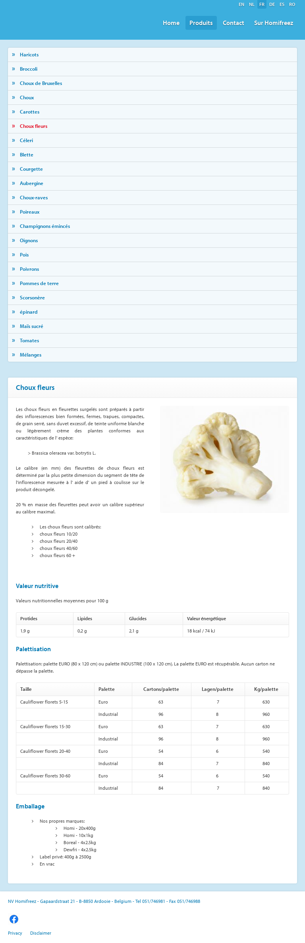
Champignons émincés (45, 226)
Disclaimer (40, 933)
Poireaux (29, 211)
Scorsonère (32, 297)
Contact (233, 23)
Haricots (29, 54)
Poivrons (29, 269)
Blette (26, 154)
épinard (29, 312)
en (241, 4)
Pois (24, 254)
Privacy (15, 933)
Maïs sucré (31, 326)
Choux (27, 97)
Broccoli (28, 69)
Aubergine (31, 183)
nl (252, 4)
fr (261, 4)
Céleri (26, 140)
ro (292, 4)
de (272, 4)
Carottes (29, 111)
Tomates (29, 340)
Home (171, 23)
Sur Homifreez (273, 23)
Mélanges (30, 354)
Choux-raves (34, 197)
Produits (201, 23)
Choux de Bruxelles (41, 83)
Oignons (29, 240)
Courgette (31, 169)
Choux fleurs (33, 126)
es (282, 4)
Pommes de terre (39, 283)
